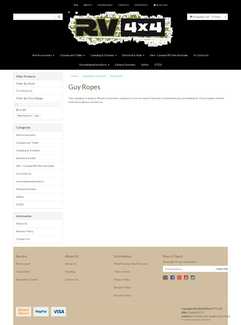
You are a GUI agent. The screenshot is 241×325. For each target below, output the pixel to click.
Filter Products (26, 76)
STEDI (158, 64)
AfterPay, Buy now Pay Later (130, 263)
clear (36, 115)
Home (74, 75)
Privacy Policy (122, 279)
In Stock (25, 90)
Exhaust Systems (125, 64)
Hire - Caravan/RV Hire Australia (169, 55)
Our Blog (70, 271)
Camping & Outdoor (104, 55)
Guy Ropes (116, 75)
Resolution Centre (27, 279)
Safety (145, 64)
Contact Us (123, 5)
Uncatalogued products (94, 64)
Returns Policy (24, 231)
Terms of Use (122, 271)
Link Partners (141, 5)
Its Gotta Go (201, 55)
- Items (205, 16)
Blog (76, 5)
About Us (88, 5)
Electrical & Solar (133, 55)
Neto (208, 319)
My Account (23, 263)
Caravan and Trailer (72, 55)
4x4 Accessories (43, 55)
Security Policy (122, 295)
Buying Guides (105, 5)
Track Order (23, 271)
